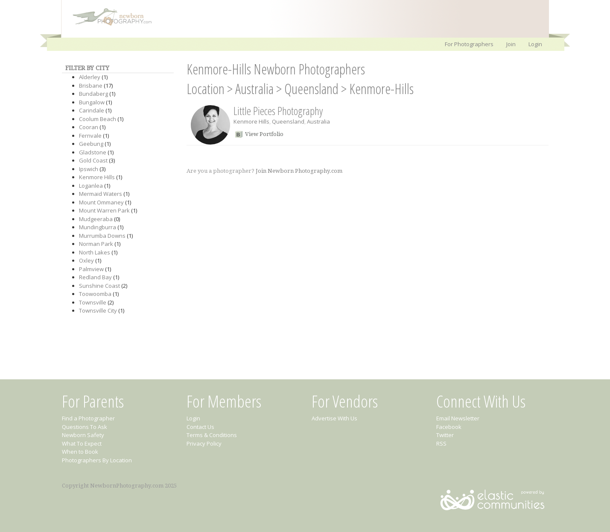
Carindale (91, 110)
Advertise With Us (334, 418)
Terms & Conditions (212, 435)
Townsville (92, 302)
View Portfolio (264, 134)
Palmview (91, 269)
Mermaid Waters (100, 194)
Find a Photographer (88, 418)
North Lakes (94, 252)
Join (511, 44)
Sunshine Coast (99, 286)
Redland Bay (95, 277)
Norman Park (96, 244)
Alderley (89, 77)
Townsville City (98, 310)
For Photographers (469, 44)
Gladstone (92, 152)
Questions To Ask (84, 427)
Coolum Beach (97, 119)
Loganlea (91, 185)
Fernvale (90, 135)
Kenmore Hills (97, 177)
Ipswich (88, 169)
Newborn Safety (83, 435)
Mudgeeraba (96, 219)
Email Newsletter (457, 418)
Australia (254, 88)
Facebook (448, 427)
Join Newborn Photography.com (299, 171)
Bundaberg (93, 94)
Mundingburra (97, 227)
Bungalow (92, 102)
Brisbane (90, 85)
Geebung (91, 144)
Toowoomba (95, 294)
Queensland (311, 88)
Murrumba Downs (102, 235)
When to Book (80, 451)
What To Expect (82, 443)
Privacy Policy (204, 443)
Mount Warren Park (104, 210)
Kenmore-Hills (381, 88)
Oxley (86, 260)
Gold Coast (93, 160)
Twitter (445, 435)
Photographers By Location (97, 460)
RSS (441, 443)
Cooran (88, 127)
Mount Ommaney (101, 202)
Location (206, 88)
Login (535, 44)
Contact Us (200, 427)
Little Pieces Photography (278, 110)
